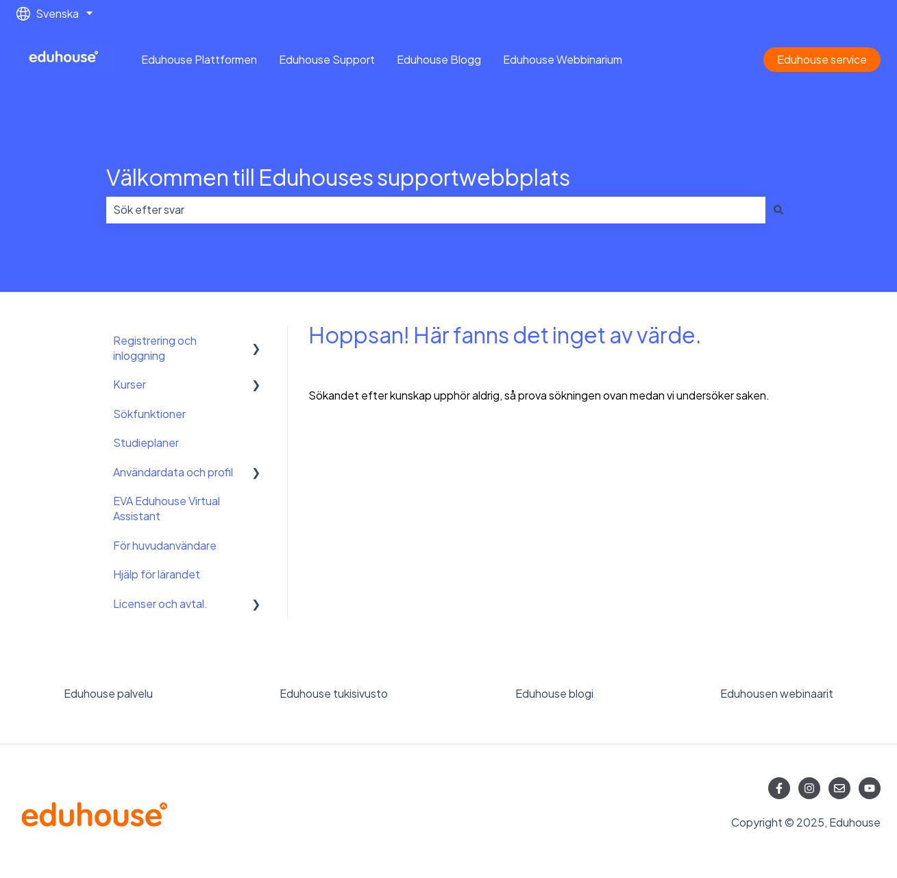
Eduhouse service (822, 59)
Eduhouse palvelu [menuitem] (108, 693)
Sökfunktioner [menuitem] (149, 413)
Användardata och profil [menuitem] (173, 472)
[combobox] (435, 210)
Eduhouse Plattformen (199, 59)
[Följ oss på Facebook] (779, 788)
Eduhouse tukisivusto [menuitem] (334, 693)
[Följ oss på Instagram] (809, 788)
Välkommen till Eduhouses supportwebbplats (338, 177)
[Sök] (778, 210)
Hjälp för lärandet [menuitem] (156, 574)
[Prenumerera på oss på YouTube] (870, 788)
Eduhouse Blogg (439, 59)
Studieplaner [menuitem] (146, 442)
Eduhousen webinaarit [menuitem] (776, 693)
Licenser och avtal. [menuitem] (160, 603)
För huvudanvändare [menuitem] (165, 545)
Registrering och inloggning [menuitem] (155, 348)
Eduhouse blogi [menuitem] (554, 693)
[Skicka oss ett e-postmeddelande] (839, 788)
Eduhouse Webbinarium (562, 59)
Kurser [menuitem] (129, 384)
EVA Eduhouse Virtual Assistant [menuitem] (166, 508)
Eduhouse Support (327, 59)
